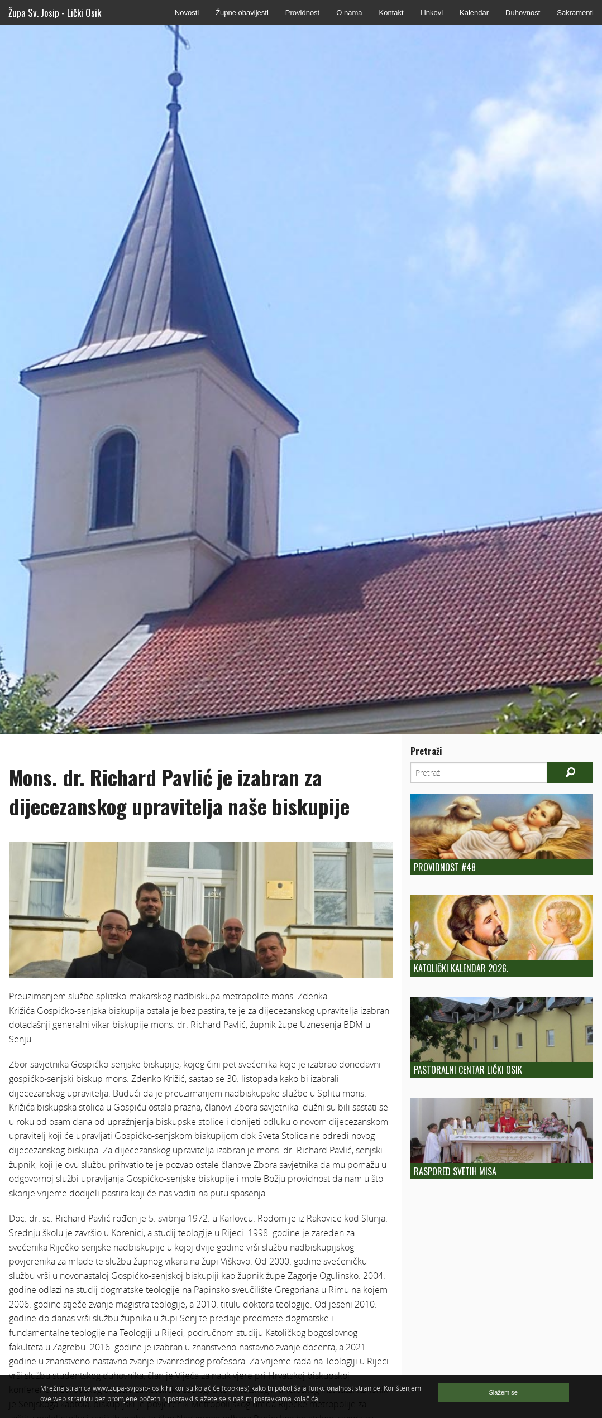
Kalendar (474, 12)
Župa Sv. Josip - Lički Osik (54, 13)
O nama (349, 12)
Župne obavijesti (242, 12)
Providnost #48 (445, 867)
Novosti (187, 12)
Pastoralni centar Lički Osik (468, 1069)
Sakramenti (575, 12)
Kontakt (391, 12)
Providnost (302, 12)
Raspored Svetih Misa (455, 1171)
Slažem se (503, 1392)
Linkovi (432, 12)
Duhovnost (522, 12)
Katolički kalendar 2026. (461, 968)
